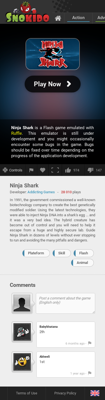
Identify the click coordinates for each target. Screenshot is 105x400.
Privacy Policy (65, 393)
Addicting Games (41, 192)
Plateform (36, 253)
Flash (83, 253)
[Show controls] (12, 170)
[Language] (95, 393)
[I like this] (73, 170)
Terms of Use (26, 393)
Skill (61, 253)
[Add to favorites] (42, 170)
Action (78, 17)
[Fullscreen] (55, 170)
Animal (82, 263)
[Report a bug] (31, 170)
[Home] (58, 18)
